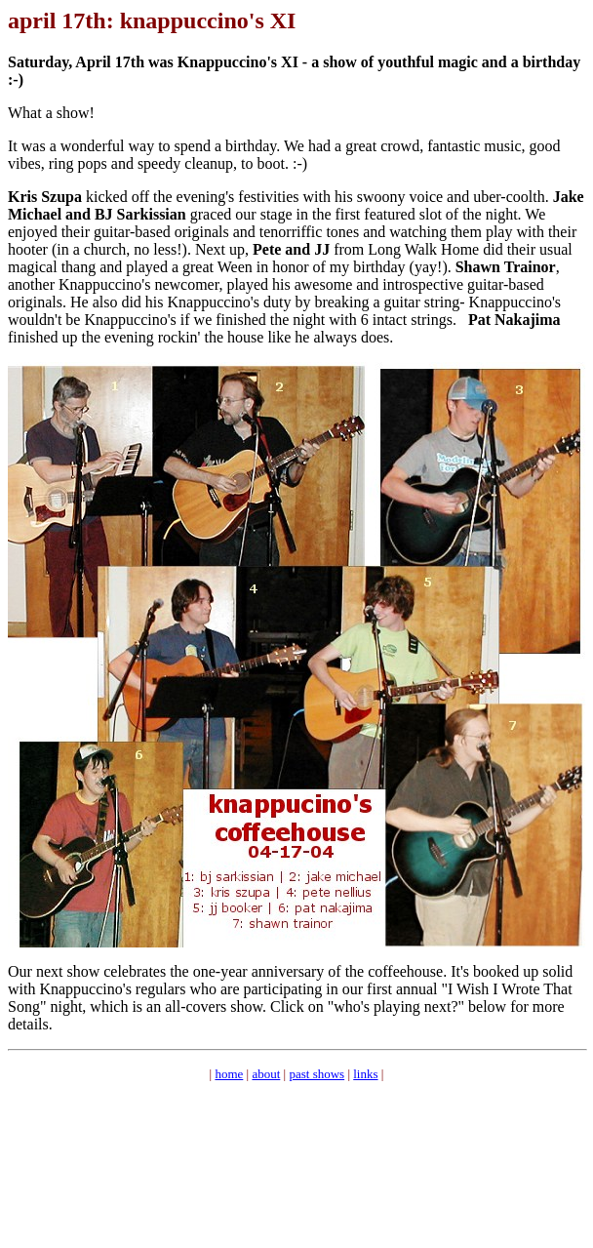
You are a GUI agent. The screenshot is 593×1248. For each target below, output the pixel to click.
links (365, 1074)
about (266, 1074)
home (229, 1074)
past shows (316, 1074)
